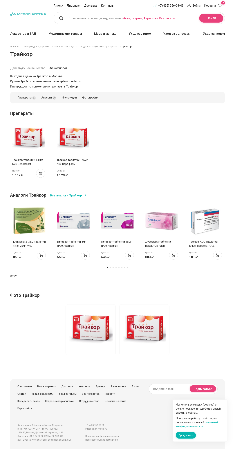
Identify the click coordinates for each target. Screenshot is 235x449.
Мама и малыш (105, 33)
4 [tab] (116, 267)
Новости (110, 393)
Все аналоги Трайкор (66, 195)
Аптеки (58, 5)
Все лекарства (91, 393)
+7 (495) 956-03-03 (171, 5)
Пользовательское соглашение (101, 440)
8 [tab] (127, 267)
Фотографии (90, 97)
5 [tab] (119, 267)
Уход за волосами (177, 33)
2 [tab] (110, 267)
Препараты (26, 98)
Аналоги (48, 98)
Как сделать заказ (28, 401)
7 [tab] (124, 267)
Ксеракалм (167, 18)
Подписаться (203, 389)
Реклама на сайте (115, 401)
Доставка (90, 5)
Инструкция (69, 97)
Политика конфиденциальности (102, 436)
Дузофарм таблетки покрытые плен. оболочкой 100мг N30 (159, 245)
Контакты (107, 5)
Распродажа (118, 386)
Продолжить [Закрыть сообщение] (185, 435)
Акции (135, 386)
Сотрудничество (89, 401)
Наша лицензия (46, 386)
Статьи (21, 393)
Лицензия (73, 5)
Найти (211, 18)
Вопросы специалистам (59, 401)
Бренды (100, 386)
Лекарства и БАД (23, 33)
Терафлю (150, 18)
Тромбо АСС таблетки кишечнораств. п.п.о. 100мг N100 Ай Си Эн (203, 245)
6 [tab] (121, 267)
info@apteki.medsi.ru (96, 429)
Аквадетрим (132, 18)
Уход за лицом (140, 33)
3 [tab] (113, 267)
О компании (24, 386)
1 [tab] (107, 267)
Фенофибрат (58, 68)
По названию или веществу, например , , (122, 18)
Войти (196, 5)
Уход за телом (214, 33)
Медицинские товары (65, 33)
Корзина (214, 5)
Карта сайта (24, 408)
